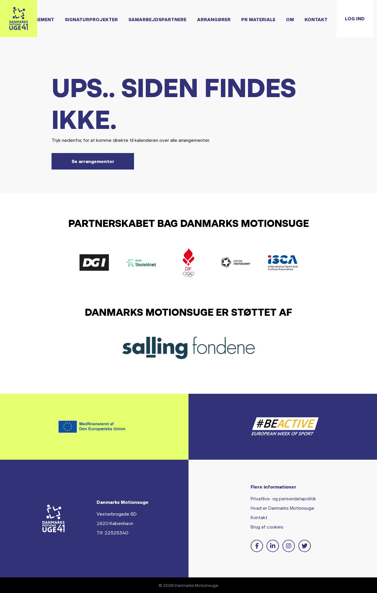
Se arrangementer (93, 161)
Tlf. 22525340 (112, 532)
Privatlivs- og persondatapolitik (283, 498)
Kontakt (259, 517)
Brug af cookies (267, 526)
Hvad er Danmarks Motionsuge (282, 508)
